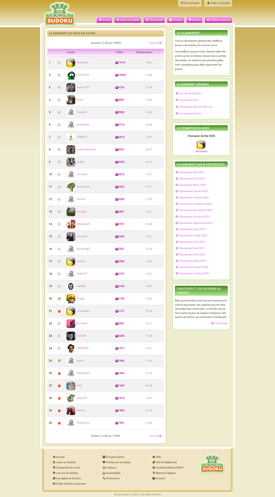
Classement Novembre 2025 (193, 210)
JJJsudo (76, 174)
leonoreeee (78, 186)
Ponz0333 (77, 74)
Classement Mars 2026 (190, 185)
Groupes (176, 19)
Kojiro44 (76, 112)
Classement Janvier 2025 (192, 273)
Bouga (75, 298)
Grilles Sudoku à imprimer (69, 483)
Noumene (77, 62)
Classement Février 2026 (191, 191)
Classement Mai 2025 (189, 248)
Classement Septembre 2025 (194, 223)
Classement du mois (66, 467)
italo (74, 385)
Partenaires (111, 478)
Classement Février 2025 (191, 267)
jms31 (75, 99)
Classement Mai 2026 (189, 172)
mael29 (76, 286)
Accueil (104, 19)
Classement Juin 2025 (190, 242)
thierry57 (76, 273)
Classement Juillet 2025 (191, 235)
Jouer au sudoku (128, 19)
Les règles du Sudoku (66, 478)
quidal (75, 161)
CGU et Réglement (164, 462)
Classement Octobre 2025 (192, 216)
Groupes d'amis (113, 457)
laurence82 (78, 248)
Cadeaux (109, 467)
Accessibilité (111, 473)
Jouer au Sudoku (64, 462)
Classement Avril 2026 (190, 178)
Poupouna (77, 422)
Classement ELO (186, 100)
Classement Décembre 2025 (193, 203)
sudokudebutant (81, 149)
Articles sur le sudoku (116, 462)
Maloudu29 (78, 224)
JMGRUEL (77, 348)
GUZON (76, 335)
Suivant (156, 43)
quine (74, 360)
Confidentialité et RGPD (167, 467)
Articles (194, 19)
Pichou (75, 410)
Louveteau (77, 311)
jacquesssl (77, 124)
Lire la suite (219, 323)
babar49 (76, 398)
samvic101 (78, 87)
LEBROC (76, 137)
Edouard (76, 236)
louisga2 (76, 211)
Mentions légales (164, 473)
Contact (158, 478)
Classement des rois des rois (193, 106)
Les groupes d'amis (188, 113)
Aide (156, 457)
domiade (76, 323)
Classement (154, 19)
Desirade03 (78, 373)
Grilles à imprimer (218, 19)
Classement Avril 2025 (190, 254)
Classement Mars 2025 (190, 260)
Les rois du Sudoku (188, 93)
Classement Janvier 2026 (192, 197)
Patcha (75, 199)
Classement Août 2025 (190, 229)
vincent (75, 261)
